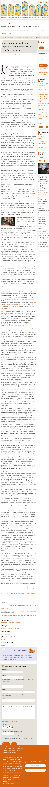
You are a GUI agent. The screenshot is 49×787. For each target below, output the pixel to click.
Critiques (22, 30)
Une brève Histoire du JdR (28, 655)
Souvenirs (34, 30)
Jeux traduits (21, 26)
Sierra (17, 304)
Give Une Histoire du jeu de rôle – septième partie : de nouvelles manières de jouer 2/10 (3, 600)
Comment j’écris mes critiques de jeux (42, 112)
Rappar (3, 645)
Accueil (2, 37)
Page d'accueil (5, 684)
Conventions (42, 30)
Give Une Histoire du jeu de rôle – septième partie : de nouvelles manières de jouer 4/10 (5, 600)
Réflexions (16, 30)
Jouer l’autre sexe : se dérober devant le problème (43, 94)
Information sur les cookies (8, 783)
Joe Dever (22, 193)
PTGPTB (3, 639)
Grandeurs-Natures (6, 33)
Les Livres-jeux (42, 147)
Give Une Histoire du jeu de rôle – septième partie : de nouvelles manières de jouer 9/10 (10, 600)
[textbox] (18, 713)
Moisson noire (42, 91)
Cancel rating (1, 600)
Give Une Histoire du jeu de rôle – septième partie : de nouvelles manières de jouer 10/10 (11, 600)
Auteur (3, 689)
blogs (39, 235)
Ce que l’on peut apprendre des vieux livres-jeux (42, 143)
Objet (3, 698)
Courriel (4, 675)
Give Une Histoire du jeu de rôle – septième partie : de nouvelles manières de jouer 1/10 (2, 600)
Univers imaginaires (40, 23)
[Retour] (8, 608)
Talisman (7, 205)
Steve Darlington (5, 634)
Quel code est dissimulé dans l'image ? (12, 731)
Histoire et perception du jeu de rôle (10, 23)
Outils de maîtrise (12, 26)
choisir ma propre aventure (18, 611)
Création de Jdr (30, 23)
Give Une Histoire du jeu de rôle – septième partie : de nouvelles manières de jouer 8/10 (9, 600)
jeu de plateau (10, 622)
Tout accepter (35, 770)
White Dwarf (4, 115)
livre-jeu (3, 622)
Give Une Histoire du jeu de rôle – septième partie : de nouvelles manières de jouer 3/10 (4, 600)
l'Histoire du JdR (42, 196)
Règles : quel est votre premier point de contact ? (43, 103)
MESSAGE (45, 240)
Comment (4, 704)
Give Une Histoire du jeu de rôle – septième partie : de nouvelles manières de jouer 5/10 (6, 600)
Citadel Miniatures (5, 121)
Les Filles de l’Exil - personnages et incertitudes (43, 121)
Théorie (22, 23)
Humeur (28, 30)
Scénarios (3, 26)
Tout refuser (35, 765)
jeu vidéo (18, 622)
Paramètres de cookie (35, 761)
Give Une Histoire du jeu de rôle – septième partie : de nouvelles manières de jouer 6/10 (7, 600)
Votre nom (5, 669)
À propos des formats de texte (10, 721)
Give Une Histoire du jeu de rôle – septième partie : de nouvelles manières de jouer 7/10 (8, 600)
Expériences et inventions (32, 26)
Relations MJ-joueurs (6, 30)
